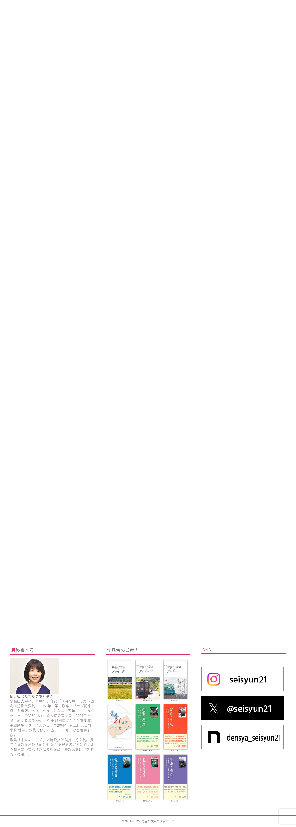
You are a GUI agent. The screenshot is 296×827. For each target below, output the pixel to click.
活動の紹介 (93, 6)
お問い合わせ (258, 6)
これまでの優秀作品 (148, 6)
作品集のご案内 (203, 6)
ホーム (37, 6)
